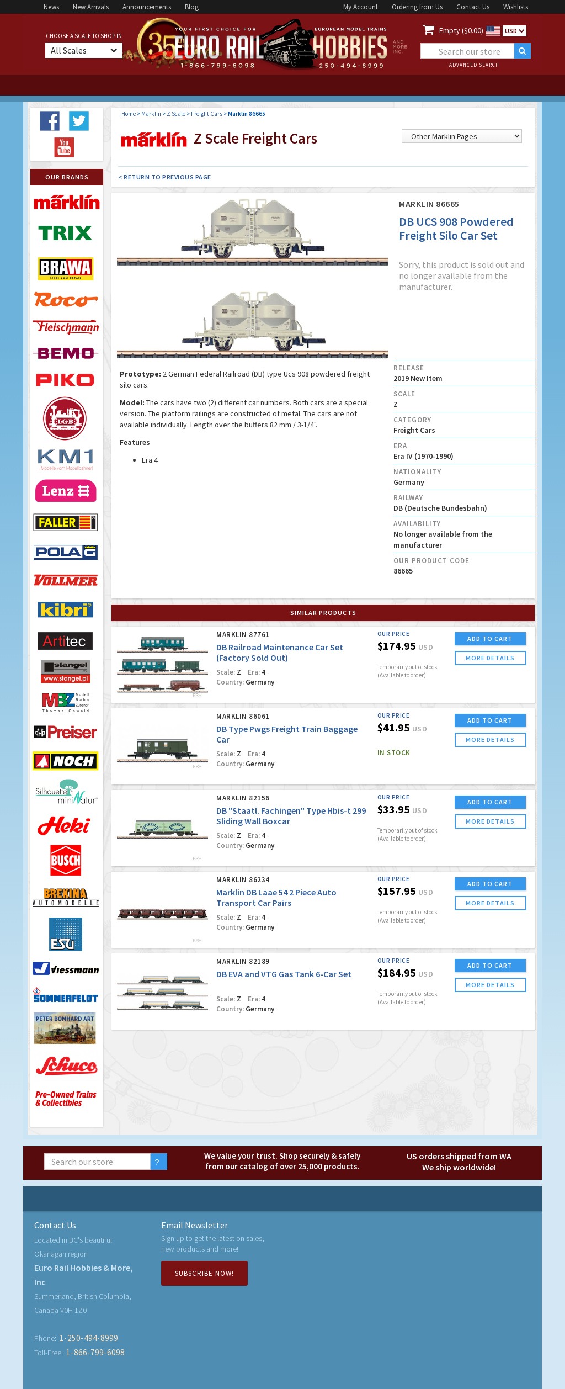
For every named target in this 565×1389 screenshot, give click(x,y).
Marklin (151, 114)
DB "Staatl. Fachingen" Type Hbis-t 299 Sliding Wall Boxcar (291, 815)
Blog (192, 7)
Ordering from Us (417, 7)
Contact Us (472, 7)
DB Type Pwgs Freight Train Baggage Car (287, 734)
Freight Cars (206, 114)
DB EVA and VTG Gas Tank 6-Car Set (283, 973)
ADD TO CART (490, 638)
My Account (360, 7)
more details (490, 658)
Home (128, 114)
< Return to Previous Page (164, 177)
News (51, 7)
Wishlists (515, 7)
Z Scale (176, 114)
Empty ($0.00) (461, 30)
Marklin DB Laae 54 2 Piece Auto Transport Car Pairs (276, 897)
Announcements (146, 7)
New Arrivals (91, 7)
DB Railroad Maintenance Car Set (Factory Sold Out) (279, 652)
